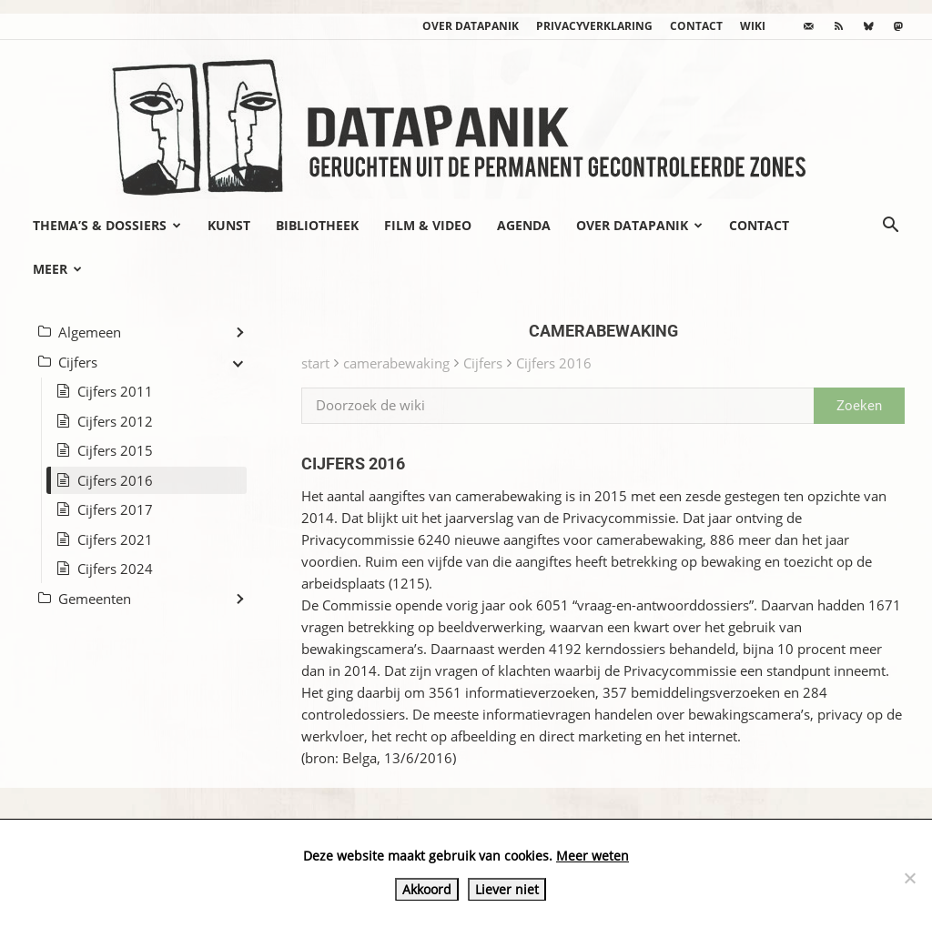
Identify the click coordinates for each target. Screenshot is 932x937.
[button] (890, 226)
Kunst (229, 225)
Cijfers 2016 (554, 363)
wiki (752, 26)
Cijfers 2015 (115, 450)
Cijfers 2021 (115, 539)
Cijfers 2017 (115, 509)
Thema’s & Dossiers (107, 225)
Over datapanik (470, 26)
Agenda (524, 225)
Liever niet (507, 889)
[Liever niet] (909, 878)
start (315, 363)
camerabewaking (396, 363)
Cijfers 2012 (115, 421)
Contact (696, 26)
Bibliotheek (317, 225)
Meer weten (592, 855)
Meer (57, 268)
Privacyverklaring (594, 26)
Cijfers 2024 (115, 568)
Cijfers (482, 363)
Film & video (427, 225)
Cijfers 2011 (115, 391)
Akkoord (426, 889)
